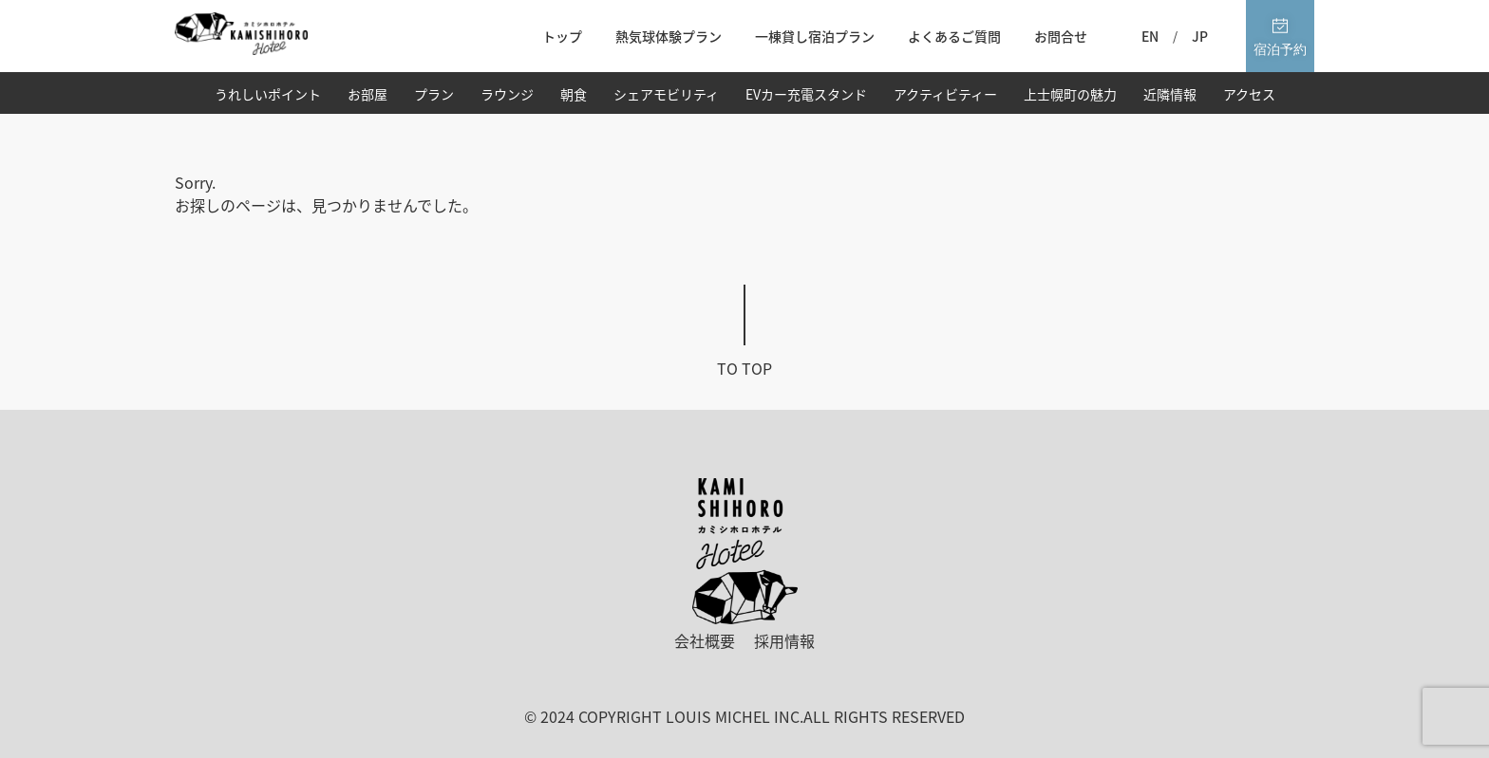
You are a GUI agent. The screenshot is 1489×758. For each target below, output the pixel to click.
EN (1150, 36)
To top (744, 368)
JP (1200, 36)
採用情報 (784, 640)
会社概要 (704, 640)
